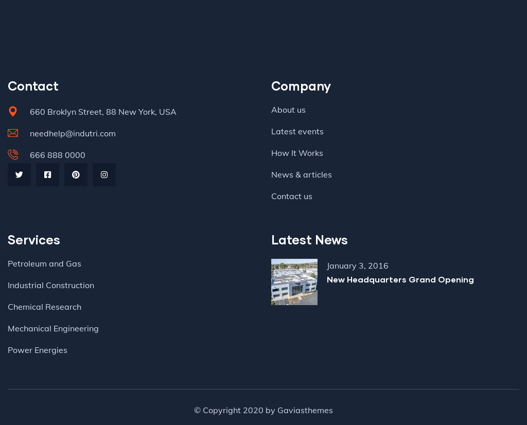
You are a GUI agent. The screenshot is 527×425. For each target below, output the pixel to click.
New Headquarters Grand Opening (400, 279)
